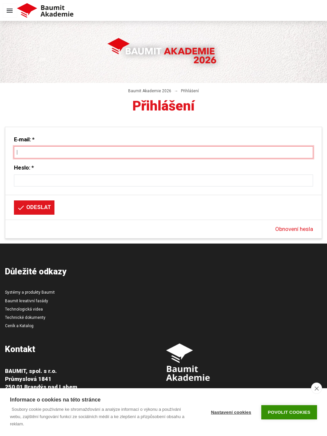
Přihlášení (190, 91)
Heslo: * (24, 167)
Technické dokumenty (25, 317)
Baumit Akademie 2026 (149, 91)
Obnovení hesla (294, 229)
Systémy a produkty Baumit (30, 292)
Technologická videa (24, 309)
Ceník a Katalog (19, 326)
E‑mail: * (24, 139)
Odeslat (34, 208)
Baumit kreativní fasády (26, 301)
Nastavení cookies (231, 412)
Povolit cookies (289, 412)
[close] (316, 388)
